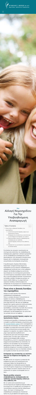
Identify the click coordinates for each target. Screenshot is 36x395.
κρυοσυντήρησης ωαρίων (13, 324)
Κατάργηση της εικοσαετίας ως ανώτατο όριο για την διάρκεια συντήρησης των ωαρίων (19, 235)
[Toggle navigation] (3, 11)
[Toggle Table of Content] (29, 226)
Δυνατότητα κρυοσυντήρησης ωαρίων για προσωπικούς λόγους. (18, 232)
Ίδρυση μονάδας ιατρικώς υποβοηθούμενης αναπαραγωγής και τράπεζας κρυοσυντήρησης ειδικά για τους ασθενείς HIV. (18, 241)
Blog (18, 208)
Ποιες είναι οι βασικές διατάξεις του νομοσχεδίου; (15, 229)
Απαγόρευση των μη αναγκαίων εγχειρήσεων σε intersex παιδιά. (19, 245)
